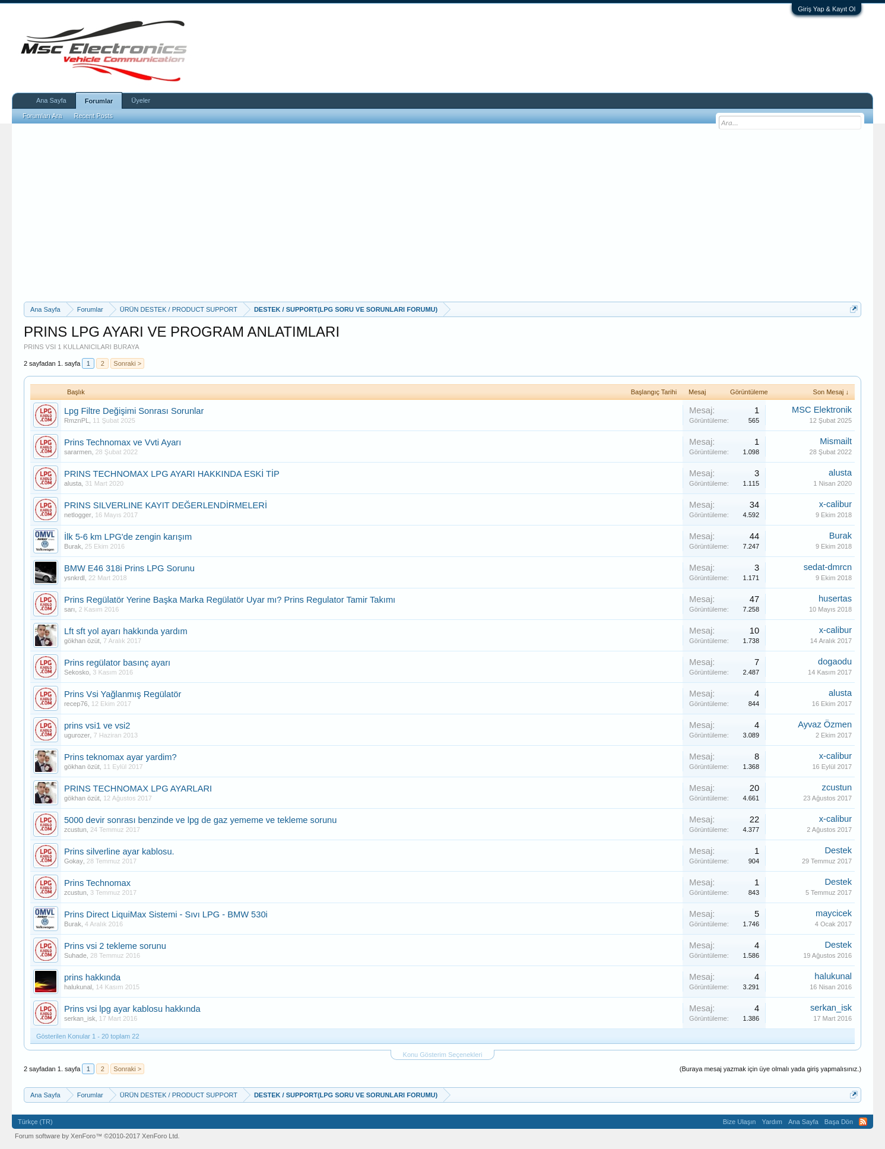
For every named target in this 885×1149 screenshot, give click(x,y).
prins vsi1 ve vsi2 (97, 725)
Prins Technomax (97, 883)
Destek (838, 850)
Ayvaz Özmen (825, 724)
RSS (863, 1122)
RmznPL (76, 420)
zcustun (837, 787)
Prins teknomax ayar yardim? (120, 757)
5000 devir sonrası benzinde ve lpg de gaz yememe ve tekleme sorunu (200, 820)
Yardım (772, 1121)
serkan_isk (80, 1018)
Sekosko (76, 672)
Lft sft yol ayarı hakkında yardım (126, 631)
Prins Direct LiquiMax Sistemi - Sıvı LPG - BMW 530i (166, 914)
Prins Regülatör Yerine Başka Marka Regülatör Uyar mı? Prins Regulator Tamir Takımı (229, 599)
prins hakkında (92, 977)
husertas (835, 598)
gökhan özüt (82, 640)
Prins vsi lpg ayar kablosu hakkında (132, 1009)
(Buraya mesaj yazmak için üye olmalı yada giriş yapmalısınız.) (770, 1068)
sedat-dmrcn (828, 567)
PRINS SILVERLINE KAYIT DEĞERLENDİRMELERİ (165, 505)
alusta (72, 483)
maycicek (834, 913)
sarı (69, 609)
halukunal (78, 986)
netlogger (77, 514)
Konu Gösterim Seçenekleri (443, 1054)
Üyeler (140, 100)
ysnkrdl (74, 577)
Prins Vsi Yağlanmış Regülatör (122, 694)
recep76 (76, 703)
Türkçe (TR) (35, 1121)
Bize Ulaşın (739, 1121)
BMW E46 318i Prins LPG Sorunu (129, 568)
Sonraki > (127, 363)
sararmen (77, 451)
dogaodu (835, 661)
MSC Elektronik (822, 409)
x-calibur (835, 504)
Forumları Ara (42, 115)
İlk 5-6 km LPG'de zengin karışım (128, 537)
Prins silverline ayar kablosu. (119, 851)
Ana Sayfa (51, 100)
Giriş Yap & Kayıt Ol (826, 8)
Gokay (73, 861)
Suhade (75, 955)
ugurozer (77, 735)
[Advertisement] (443, 212)
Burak (72, 546)
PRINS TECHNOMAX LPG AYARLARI (138, 788)
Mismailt (836, 441)
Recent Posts (93, 115)
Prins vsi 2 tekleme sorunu (115, 946)
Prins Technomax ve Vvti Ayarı (122, 442)
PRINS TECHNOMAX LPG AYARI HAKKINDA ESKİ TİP (172, 474)
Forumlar (99, 101)
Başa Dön (838, 1121)
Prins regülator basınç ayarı (117, 662)
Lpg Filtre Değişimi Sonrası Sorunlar (134, 411)
